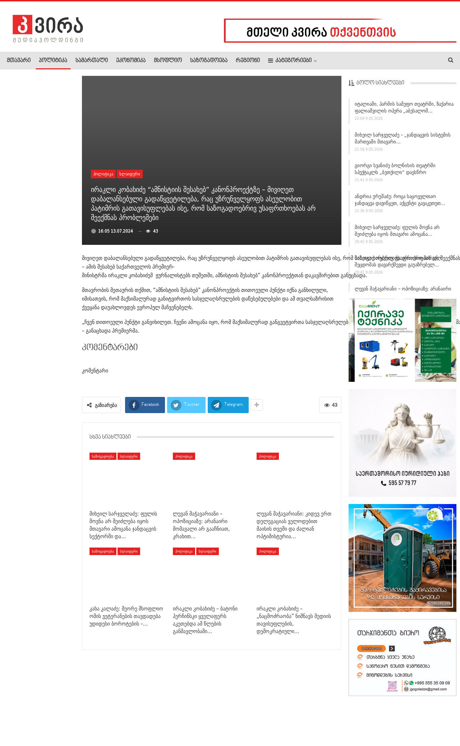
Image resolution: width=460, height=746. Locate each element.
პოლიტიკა (53, 61)
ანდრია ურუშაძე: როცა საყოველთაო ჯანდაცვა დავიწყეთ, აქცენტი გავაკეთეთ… (400, 201)
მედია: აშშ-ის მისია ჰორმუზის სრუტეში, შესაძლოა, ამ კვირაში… (39, 545)
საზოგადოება (208, 61)
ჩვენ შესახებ (19, 718)
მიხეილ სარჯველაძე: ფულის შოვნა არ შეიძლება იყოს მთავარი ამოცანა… (397, 232)
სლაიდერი (129, 173)
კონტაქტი (83, 718)
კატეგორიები (290, 61)
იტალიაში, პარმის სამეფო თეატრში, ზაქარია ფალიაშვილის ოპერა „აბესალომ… (404, 109)
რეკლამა (53, 718)
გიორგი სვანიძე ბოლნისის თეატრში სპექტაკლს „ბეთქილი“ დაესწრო (395, 171)
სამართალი (91, 61)
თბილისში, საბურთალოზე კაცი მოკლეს (55, 156)
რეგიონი (248, 61)
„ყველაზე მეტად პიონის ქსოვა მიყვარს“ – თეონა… (56, 202)
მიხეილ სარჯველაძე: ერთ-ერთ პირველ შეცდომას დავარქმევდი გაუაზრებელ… (398, 263)
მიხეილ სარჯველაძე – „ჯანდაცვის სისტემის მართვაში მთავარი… (403, 140)
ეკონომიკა (131, 61)
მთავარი (19, 61)
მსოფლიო (168, 61)
